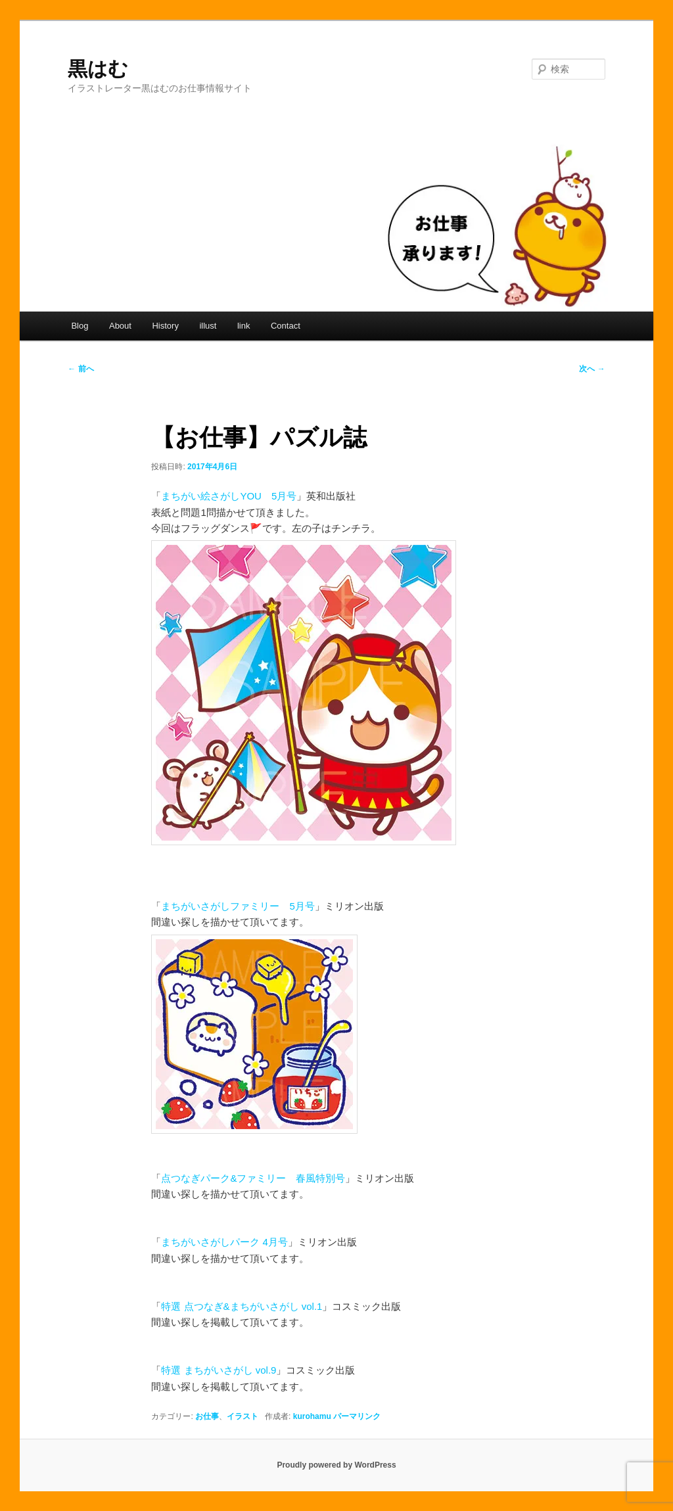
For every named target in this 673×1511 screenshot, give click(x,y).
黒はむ (98, 69)
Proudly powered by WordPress (336, 1465)
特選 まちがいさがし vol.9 (218, 1370)
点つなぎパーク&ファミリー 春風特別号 (253, 1178)
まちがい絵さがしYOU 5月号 (228, 495)
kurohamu (312, 1416)
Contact (285, 326)
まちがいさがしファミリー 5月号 (237, 906)
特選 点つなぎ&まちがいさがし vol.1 (241, 1306)
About (120, 326)
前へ (80, 368)
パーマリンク (357, 1416)
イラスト (242, 1416)
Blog (79, 326)
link (243, 326)
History (165, 326)
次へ (592, 368)
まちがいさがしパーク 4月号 (224, 1241)
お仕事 (207, 1416)
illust (207, 326)
